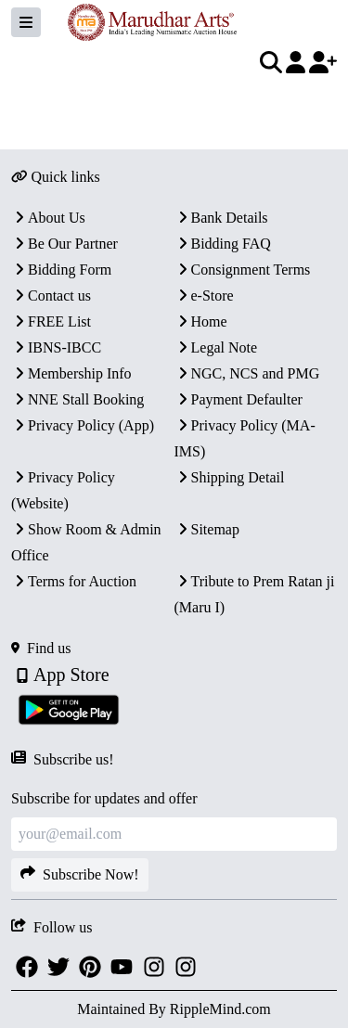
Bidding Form (61, 269)
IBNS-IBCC (56, 347)
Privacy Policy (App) (82, 425)
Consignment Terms (242, 269)
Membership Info (71, 373)
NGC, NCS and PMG (247, 373)
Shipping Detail (229, 477)
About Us (48, 217)
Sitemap (206, 529)
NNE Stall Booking (77, 399)
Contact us (51, 295)
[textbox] (168, 102)
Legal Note (216, 347)
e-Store (204, 295)
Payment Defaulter (238, 399)
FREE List (51, 321)
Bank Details (221, 217)
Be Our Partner (64, 243)
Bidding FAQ (222, 243)
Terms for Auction (73, 581)
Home (200, 321)
